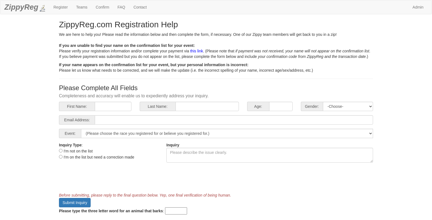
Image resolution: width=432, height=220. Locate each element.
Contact (140, 7)
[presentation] (101, 177)
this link (196, 51)
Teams (81, 7)
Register (60, 7)
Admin (417, 7)
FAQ (121, 7)
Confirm (102, 7)
